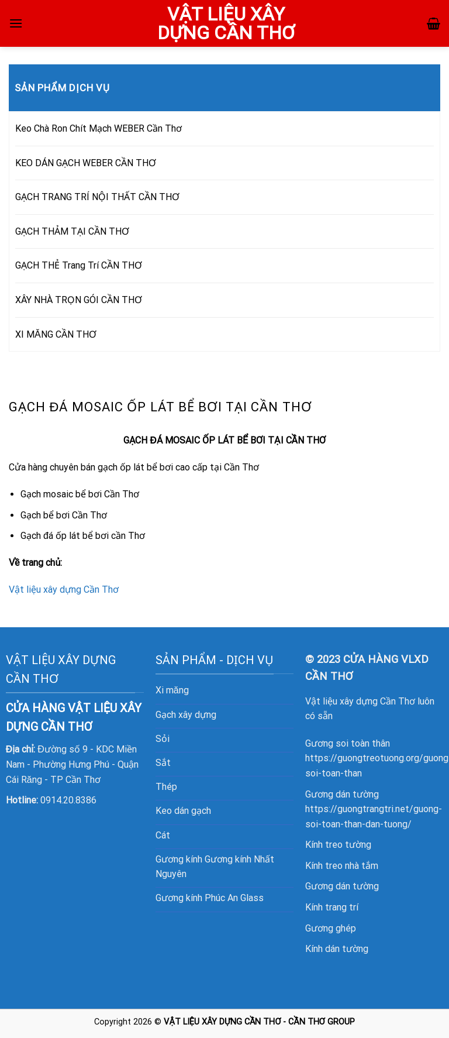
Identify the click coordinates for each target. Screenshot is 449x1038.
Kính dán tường (336, 948)
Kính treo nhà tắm (341, 865)
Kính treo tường (338, 844)
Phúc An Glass (234, 897)
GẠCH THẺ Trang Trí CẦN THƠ (78, 265)
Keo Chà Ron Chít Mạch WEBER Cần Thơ (98, 128)
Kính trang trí (331, 907)
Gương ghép (330, 928)
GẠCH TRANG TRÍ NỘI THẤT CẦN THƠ (97, 196)
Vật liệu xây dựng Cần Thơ (64, 589)
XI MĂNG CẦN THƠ (55, 334)
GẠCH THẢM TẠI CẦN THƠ (72, 231)
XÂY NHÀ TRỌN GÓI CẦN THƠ (78, 299)
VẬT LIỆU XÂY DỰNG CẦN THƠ (226, 23)
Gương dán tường (342, 886)
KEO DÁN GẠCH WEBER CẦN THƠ (85, 163)
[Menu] (16, 23)
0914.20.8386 (68, 800)
